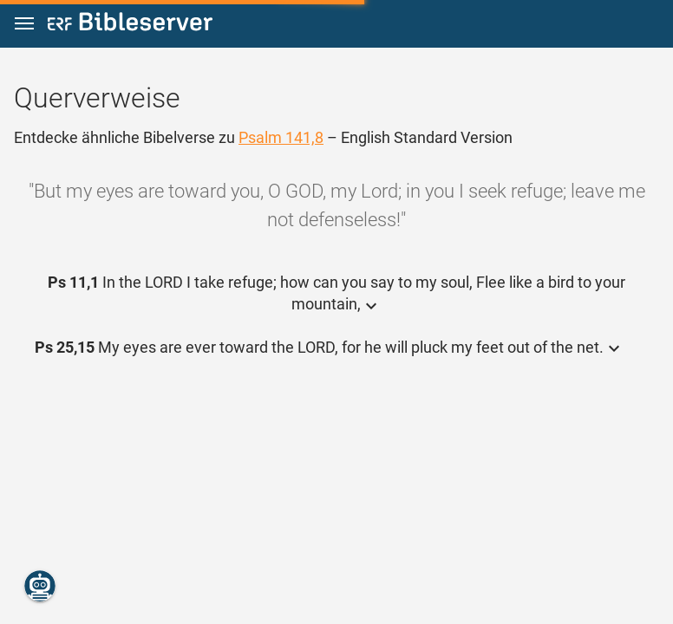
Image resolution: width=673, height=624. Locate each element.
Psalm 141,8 (280, 137)
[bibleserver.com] (130, 24)
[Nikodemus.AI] (40, 585)
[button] (24, 23)
